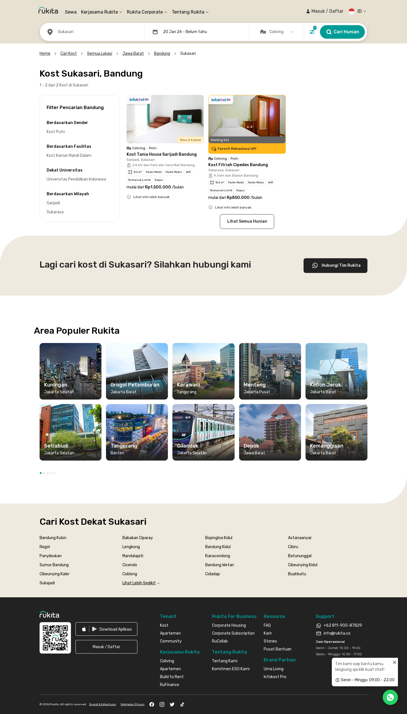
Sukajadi (47, 583)
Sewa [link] (71, 12)
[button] (325, 11)
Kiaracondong (217, 556)
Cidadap (212, 574)
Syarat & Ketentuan (102, 704)
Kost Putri (56, 131)
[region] (203, 404)
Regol (45, 546)
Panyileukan (51, 556)
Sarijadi (53, 203)
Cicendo (129, 565)
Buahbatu (297, 574)
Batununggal (299, 556)
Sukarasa (55, 212)
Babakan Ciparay (137, 537)
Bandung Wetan (219, 565)
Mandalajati (132, 556)
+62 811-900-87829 (343, 625)
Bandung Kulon (53, 537)
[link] (106, 629)
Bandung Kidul (218, 546)
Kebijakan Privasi (132, 704)
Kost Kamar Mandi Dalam (69, 155)
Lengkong (131, 546)
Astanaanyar (300, 537)
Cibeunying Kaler (55, 574)
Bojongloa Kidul (218, 537)
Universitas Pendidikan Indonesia (76, 179)
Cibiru (293, 546)
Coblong (129, 574)
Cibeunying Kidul (302, 565)
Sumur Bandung (54, 565)
